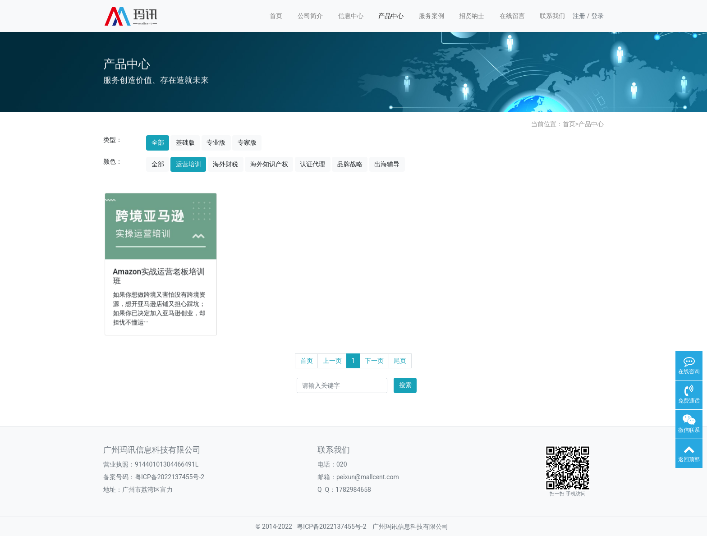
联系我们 (552, 15)
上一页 (332, 360)
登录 (597, 15)
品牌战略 (350, 164)
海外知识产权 (269, 164)
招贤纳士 (471, 15)
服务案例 (431, 15)
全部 (158, 142)
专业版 (216, 142)
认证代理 (312, 164)
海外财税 (225, 164)
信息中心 (350, 15)
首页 (276, 15)
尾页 (400, 360)
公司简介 (310, 15)
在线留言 (512, 15)
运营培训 (188, 164)
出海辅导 (386, 164)
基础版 (185, 142)
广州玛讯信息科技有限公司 (410, 526)
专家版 (247, 142)
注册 (579, 15)
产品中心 (391, 15)
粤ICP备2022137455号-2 (169, 477)
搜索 (405, 385)
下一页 (374, 360)
